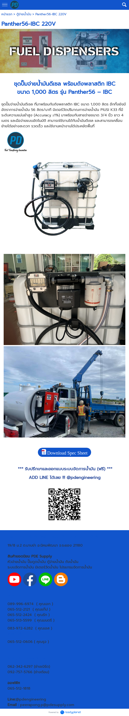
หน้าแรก (6, 14)
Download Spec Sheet (65, 452)
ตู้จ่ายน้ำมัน (23, 14)
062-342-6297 (20, 666)
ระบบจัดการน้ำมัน (21, 567)
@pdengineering (83, 477)
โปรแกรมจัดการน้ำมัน (76, 567)
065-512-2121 (19, 609)
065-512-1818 (19, 688)
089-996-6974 (21, 604)
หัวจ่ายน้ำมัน (17, 562)
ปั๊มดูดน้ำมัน (37, 562)
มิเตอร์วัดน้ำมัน (46, 567)
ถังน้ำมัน (71, 562)
